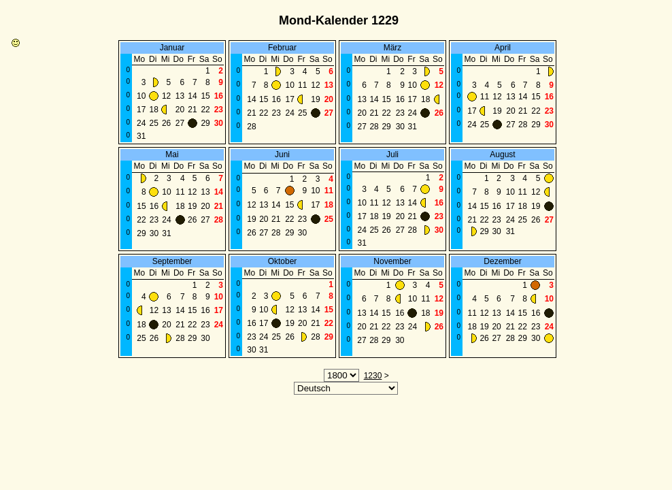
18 (154, 109)
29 (205, 123)
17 (141, 109)
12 (166, 96)
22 (205, 109)
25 (154, 123)
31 (141, 136)
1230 (373, 375)
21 (192, 109)
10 (141, 96)
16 (218, 96)
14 (192, 96)
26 (166, 123)
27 (179, 123)
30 (218, 123)
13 (179, 96)
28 (251, 126)
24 (141, 123)
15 (205, 96)
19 (315, 99)
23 (218, 109)
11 (302, 85)
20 (179, 109)
